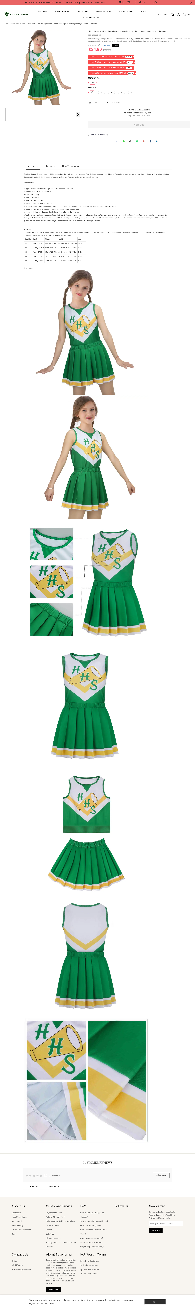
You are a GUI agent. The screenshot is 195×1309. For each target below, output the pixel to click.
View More (53, 1292)
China (14, 1264)
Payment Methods (54, 1216)
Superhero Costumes (89, 1264)
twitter (131, 144)
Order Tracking (52, 1228)
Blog (13, 1237)
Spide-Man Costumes (89, 1272)
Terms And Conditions (21, 1233)
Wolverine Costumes (89, 1268)
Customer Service (59, 1209)
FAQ (83, 1209)
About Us (18, 1209)
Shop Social (17, 1224)
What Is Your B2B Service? (91, 1245)
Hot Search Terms (93, 1258)
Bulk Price (50, 1237)
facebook (117, 144)
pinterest (144, 144)
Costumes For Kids (18, 24)
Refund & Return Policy (55, 1220)
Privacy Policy (17, 1228)
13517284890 (17, 1268)
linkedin (158, 144)
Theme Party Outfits (88, 1277)
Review (49, 1233)
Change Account (53, 1241)
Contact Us (16, 1216)
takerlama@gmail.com (21, 1272)
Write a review (161, 1178)
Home (7, 24)
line (124, 144)
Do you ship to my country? (92, 1250)
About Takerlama (19, 1220)
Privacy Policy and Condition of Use (61, 1245)
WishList (49, 1250)
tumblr (151, 144)
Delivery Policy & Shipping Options (60, 1224)
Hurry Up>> (100, 2)
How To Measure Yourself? (91, 1241)
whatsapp (138, 144)
